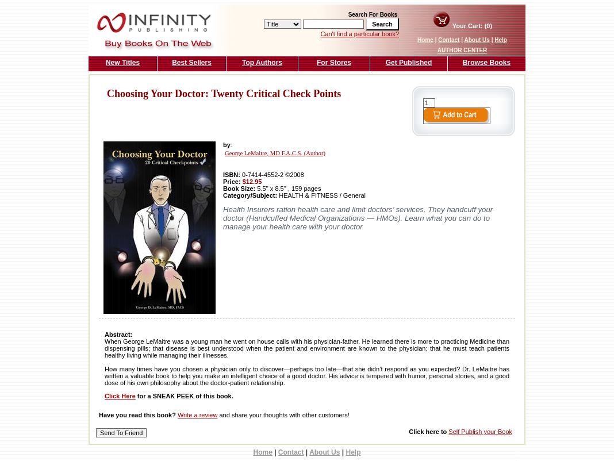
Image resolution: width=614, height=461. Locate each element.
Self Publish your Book (480, 431)
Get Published (409, 63)
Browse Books (487, 63)
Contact (448, 40)
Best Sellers (192, 63)
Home (425, 40)
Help (500, 40)
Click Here (120, 396)
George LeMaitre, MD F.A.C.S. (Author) (275, 153)
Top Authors (262, 63)
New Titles (123, 63)
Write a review (197, 415)
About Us (476, 40)
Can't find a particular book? (359, 33)
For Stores (334, 63)
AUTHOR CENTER (463, 50)
